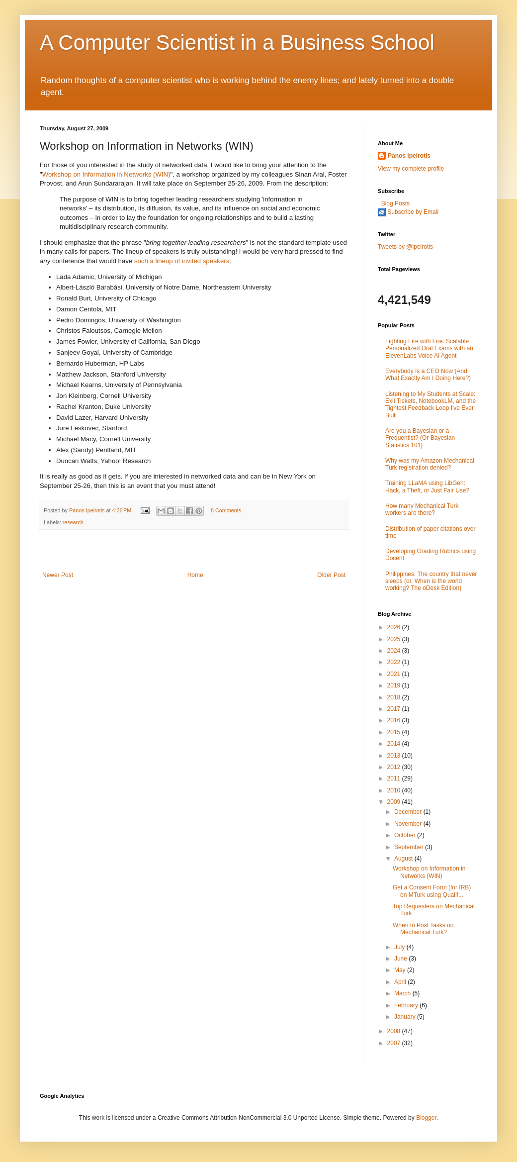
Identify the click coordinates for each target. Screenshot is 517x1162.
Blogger (426, 1117)
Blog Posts (395, 203)
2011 (394, 778)
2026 (394, 627)
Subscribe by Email (412, 211)
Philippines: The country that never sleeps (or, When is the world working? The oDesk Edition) (431, 581)
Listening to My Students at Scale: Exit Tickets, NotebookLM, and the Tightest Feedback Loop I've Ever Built (430, 404)
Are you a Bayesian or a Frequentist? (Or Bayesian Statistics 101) (420, 438)
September (409, 847)
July (400, 947)
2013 (394, 755)
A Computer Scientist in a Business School (237, 42)
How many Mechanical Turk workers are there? (421, 509)
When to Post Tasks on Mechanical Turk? (423, 929)
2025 (394, 639)
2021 (394, 674)
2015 (394, 732)
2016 (394, 720)
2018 (394, 697)
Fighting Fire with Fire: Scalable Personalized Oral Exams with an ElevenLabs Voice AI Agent (429, 348)
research (73, 522)
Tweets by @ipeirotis (405, 246)
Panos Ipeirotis (87, 510)
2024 (394, 650)
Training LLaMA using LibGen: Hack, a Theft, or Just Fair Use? (427, 486)
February (407, 1005)
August (404, 858)
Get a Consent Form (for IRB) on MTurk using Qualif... (432, 891)
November (409, 823)
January (405, 1016)
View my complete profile (411, 168)
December (409, 811)
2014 (394, 743)
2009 (394, 801)
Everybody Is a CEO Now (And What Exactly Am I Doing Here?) (428, 375)
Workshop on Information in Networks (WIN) (106, 174)
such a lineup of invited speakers (181, 261)
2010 (394, 790)
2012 (394, 767)
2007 (394, 1043)
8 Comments (226, 510)
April (401, 981)
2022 (394, 662)
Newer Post (57, 575)
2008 (394, 1031)
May (400, 970)
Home (195, 575)
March (403, 993)
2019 (394, 685)
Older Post (331, 575)
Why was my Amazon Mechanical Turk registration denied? (429, 464)
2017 (394, 708)
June (401, 958)
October (405, 835)
